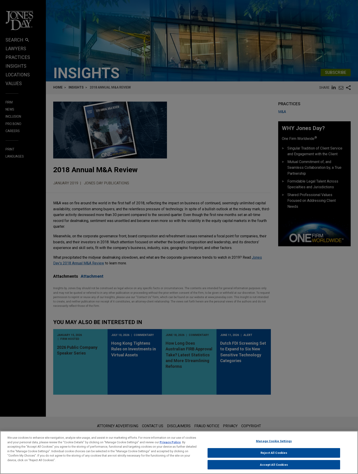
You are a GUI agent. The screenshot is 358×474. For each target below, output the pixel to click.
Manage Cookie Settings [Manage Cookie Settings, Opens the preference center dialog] (274, 444)
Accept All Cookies (274, 467)
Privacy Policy (170, 445)
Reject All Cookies (274, 455)
